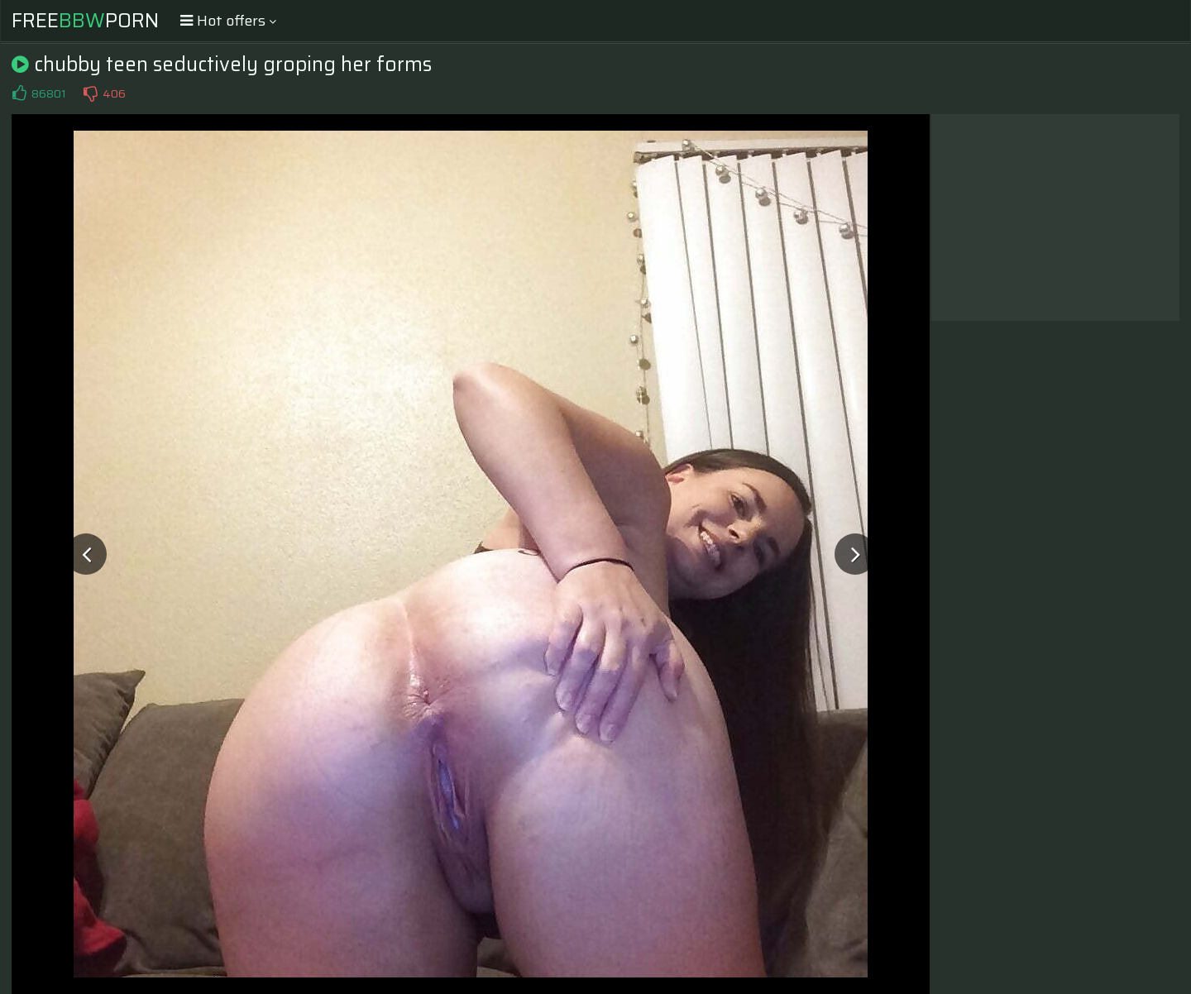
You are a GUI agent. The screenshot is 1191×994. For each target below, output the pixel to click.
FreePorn (85, 20)
